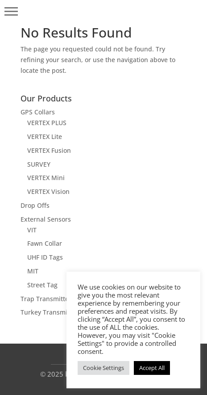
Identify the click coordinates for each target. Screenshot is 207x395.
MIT (32, 271)
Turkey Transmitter (49, 312)
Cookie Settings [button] (103, 368)
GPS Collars (38, 112)
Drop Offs (35, 205)
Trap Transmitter (46, 298)
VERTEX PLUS (46, 122)
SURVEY (38, 164)
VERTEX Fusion (49, 150)
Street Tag (42, 285)
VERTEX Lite (44, 136)
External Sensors (46, 219)
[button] (11, 11)
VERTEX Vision (48, 191)
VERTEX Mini (46, 177)
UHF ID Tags (45, 257)
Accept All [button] (152, 368)
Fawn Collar (44, 243)
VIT (32, 230)
